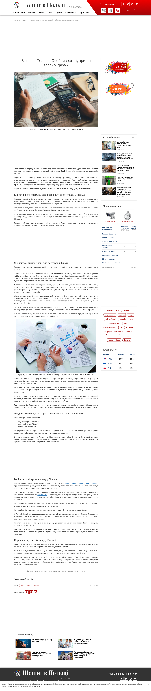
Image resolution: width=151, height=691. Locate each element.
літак (131, 319)
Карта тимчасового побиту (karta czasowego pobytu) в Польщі (41, 654)
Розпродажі (33, 13)
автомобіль (129, 327)
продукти (109, 332)
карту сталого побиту (74, 483)
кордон (131, 315)
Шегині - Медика (108, 259)
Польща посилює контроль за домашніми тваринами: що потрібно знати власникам (125, 167)
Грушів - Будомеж (108, 251)
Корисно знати (85, 13)
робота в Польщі (26, 585)
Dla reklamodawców (45, 681)
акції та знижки (110, 315)
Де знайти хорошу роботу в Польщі (42, 640)
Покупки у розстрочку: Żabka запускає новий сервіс (125, 178)
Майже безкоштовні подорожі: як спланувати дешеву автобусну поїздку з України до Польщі (124, 191)
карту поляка (91, 483)
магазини (126, 311)
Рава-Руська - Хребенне (107, 246)
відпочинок (119, 332)
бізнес (37, 585)
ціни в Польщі (115, 323)
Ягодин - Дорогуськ (109, 234)
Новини (16, 13)
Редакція (56, 681)
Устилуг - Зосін (108, 238)
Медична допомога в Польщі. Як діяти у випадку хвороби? (82, 641)
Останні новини (111, 137)
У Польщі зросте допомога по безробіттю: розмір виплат (124, 144)
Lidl (121, 327)
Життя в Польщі (71, 13)
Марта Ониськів (26, 579)
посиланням (42, 495)
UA (127, 10)
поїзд (125, 323)
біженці (129, 332)
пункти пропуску (110, 327)
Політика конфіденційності (29, 681)
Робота (51, 13)
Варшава (127, 340)
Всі (133, 137)
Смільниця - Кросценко (111, 263)
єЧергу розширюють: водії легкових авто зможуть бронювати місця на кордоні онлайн (125, 156)
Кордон (42, 13)
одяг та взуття (112, 336)
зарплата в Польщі (114, 340)
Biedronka (123, 319)
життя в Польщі (114, 311)
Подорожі (59, 13)
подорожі (122, 315)
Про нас (16, 681)
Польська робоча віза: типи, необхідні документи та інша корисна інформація (84, 655)
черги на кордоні (125, 336)
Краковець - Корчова (110, 255)
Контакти (65, 681)
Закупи (23, 13)
